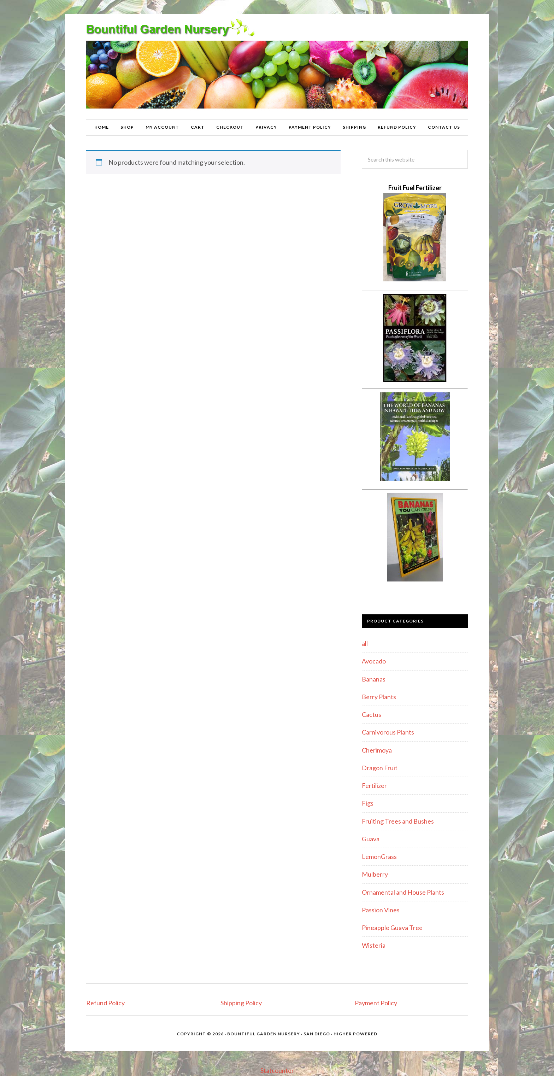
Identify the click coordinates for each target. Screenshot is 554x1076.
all (365, 643)
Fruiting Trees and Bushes (398, 821)
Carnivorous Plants (388, 732)
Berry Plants (379, 697)
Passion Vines (381, 910)
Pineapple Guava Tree (392, 927)
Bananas (373, 679)
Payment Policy (376, 1003)
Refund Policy (105, 1003)
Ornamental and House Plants (403, 892)
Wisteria (373, 945)
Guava (370, 839)
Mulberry (375, 874)
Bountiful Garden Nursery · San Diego (278, 1033)
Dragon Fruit (379, 768)
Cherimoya (377, 750)
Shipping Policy (241, 1003)
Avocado (374, 661)
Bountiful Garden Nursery (277, 66)
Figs (367, 803)
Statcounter (277, 1070)
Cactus (371, 714)
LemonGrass (379, 856)
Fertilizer (374, 785)
